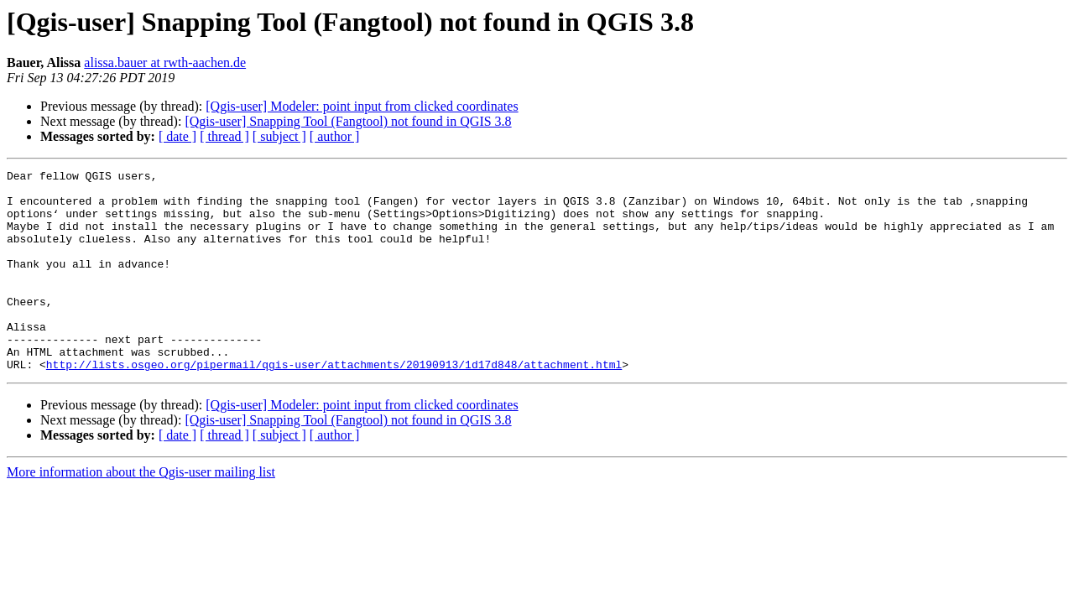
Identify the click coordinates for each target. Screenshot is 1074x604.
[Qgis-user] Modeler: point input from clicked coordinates (362, 106)
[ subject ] (279, 136)
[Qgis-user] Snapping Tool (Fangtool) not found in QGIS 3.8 (348, 121)
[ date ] (177, 136)
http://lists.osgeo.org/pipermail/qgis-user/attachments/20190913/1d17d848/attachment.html (334, 404)
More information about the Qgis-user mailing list (141, 512)
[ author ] (335, 136)
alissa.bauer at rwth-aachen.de (165, 62)
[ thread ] (224, 136)
